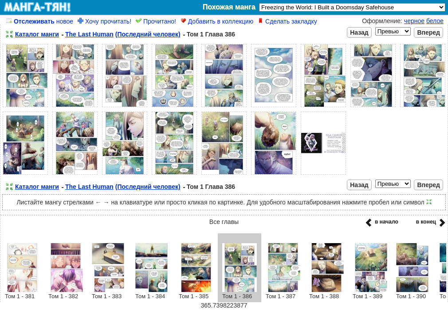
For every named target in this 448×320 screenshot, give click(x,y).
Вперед (428, 32)
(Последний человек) (148, 34)
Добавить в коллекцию (217, 21)
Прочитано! (156, 21)
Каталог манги (37, 34)
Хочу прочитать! (104, 21)
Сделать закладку (287, 21)
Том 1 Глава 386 (211, 34)
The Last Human (89, 34)
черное (414, 20)
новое (39, 21)
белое (435, 20)
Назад (359, 32)
